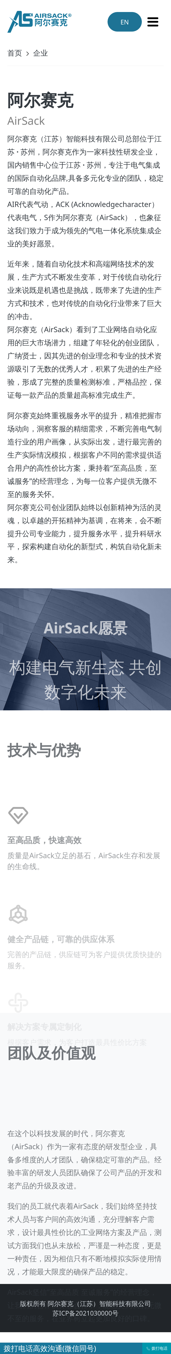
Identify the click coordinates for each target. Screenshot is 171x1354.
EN (124, 22)
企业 (40, 53)
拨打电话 (156, 1348)
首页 (14, 53)
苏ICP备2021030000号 (85, 1313)
